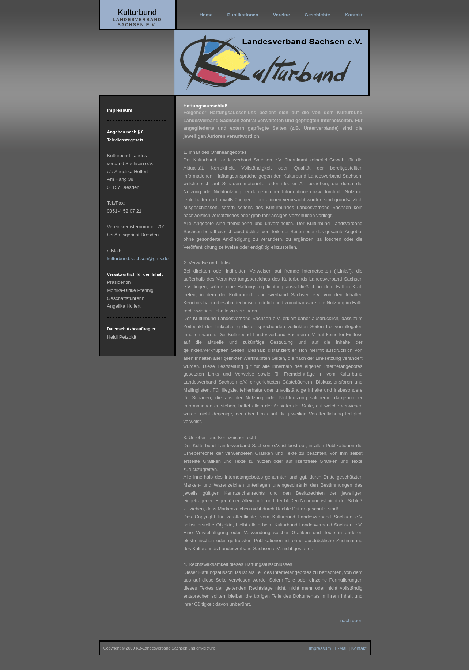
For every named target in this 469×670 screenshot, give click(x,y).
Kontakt (353, 15)
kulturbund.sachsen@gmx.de (138, 258)
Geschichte (317, 15)
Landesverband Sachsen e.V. (137, 22)
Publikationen (242, 15)
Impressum (320, 648)
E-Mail (341, 648)
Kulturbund (137, 12)
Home (205, 15)
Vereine (281, 15)
